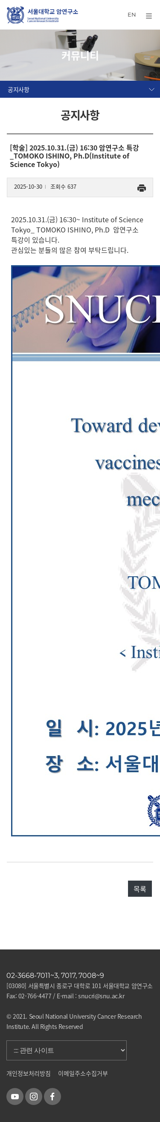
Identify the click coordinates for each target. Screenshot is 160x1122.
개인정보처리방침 (28, 1073)
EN (132, 14)
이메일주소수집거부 (83, 1073)
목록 (140, 889)
